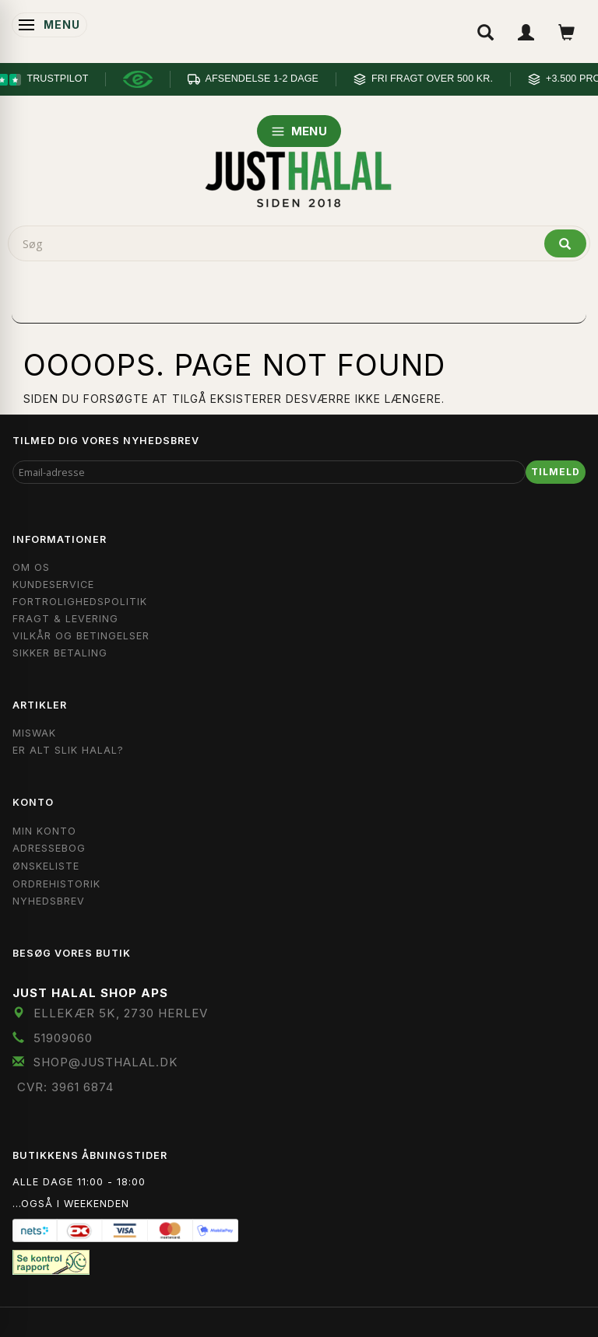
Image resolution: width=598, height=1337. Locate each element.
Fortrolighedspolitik (79, 601)
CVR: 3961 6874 (65, 1087)
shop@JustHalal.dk (105, 1062)
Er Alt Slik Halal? (68, 750)
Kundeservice (53, 584)
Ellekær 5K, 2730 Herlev (120, 1013)
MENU (299, 131)
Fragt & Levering (65, 619)
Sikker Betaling (59, 653)
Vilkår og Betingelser (81, 636)
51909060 (63, 1038)
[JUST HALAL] (299, 177)
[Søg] (565, 243)
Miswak (34, 733)
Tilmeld (555, 472)
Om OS (31, 567)
